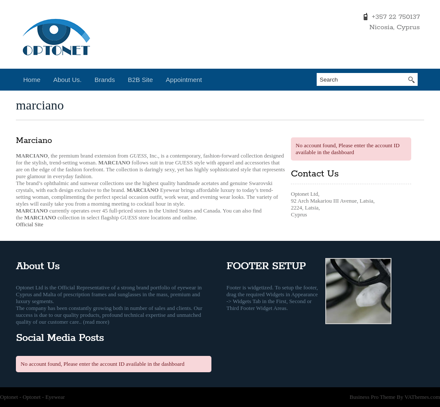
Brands (105, 79)
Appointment (184, 79)
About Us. (67, 79)
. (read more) (95, 322)
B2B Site (140, 79)
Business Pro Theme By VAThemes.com (394, 397)
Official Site (29, 224)
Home (31, 79)
